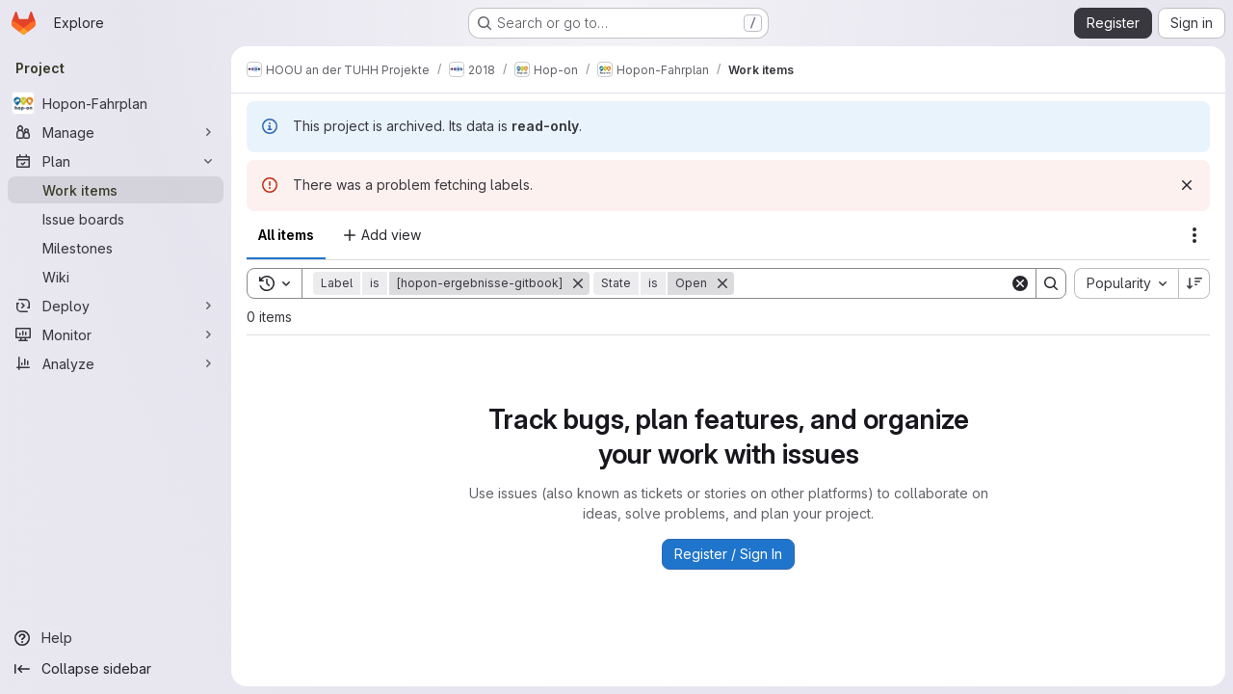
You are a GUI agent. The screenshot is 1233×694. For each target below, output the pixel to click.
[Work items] (115, 189)
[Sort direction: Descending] (1194, 283)
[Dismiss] (1186, 185)
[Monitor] (115, 334)
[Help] (115, 638)
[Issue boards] (115, 218)
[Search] (872, 283)
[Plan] (115, 160)
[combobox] (1126, 283)
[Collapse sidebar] (115, 668)
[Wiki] (115, 276)
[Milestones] (115, 247)
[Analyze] (115, 363)
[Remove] (578, 283)
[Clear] (1020, 283)
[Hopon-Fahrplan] (115, 103)
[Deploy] (115, 305)
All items (286, 235)
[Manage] (115, 132)
